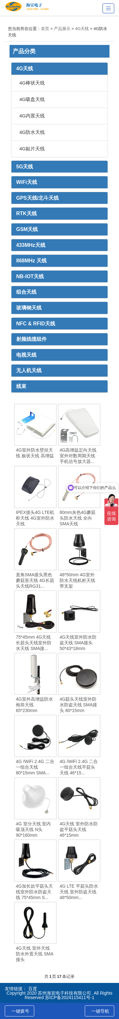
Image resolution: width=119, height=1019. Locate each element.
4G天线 (82, 28)
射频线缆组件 (31, 339)
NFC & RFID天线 (35, 323)
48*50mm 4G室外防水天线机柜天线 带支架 (77, 580)
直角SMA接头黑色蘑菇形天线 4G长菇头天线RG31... (35, 580)
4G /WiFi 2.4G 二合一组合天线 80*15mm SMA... (35, 767)
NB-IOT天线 (30, 276)
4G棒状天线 (32, 82)
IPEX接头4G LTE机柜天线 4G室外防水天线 (35, 518)
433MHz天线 (30, 245)
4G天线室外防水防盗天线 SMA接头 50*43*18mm (78, 643)
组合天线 (26, 292)
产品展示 (62, 28)
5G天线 (24, 166)
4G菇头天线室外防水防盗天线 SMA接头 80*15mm (78, 705)
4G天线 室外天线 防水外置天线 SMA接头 (34, 954)
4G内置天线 (32, 115)
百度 (32, 988)
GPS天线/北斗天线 (37, 198)
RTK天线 (26, 213)
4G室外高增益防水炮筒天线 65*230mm (34, 705)
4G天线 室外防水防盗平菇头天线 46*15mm (79, 829)
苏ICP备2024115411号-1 (70, 997)
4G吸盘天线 (32, 99)
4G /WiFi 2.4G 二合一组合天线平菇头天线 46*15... (79, 767)
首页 (45, 28)
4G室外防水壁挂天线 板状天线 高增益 (35, 452)
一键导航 (100, 1011)
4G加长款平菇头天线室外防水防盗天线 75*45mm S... (34, 892)
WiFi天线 (26, 182)
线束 (21, 386)
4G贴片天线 (32, 148)
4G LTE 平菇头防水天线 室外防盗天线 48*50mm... (79, 892)
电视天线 (26, 355)
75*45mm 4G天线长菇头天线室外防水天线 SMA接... (33, 643)
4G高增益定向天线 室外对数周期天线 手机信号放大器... (78, 455)
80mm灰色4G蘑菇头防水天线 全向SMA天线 (78, 518)
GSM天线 (27, 229)
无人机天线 (29, 370)
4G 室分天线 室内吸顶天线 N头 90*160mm (33, 829)
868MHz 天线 (31, 260)
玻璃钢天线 (29, 307)
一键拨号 (20, 1011)
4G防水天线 (32, 132)
